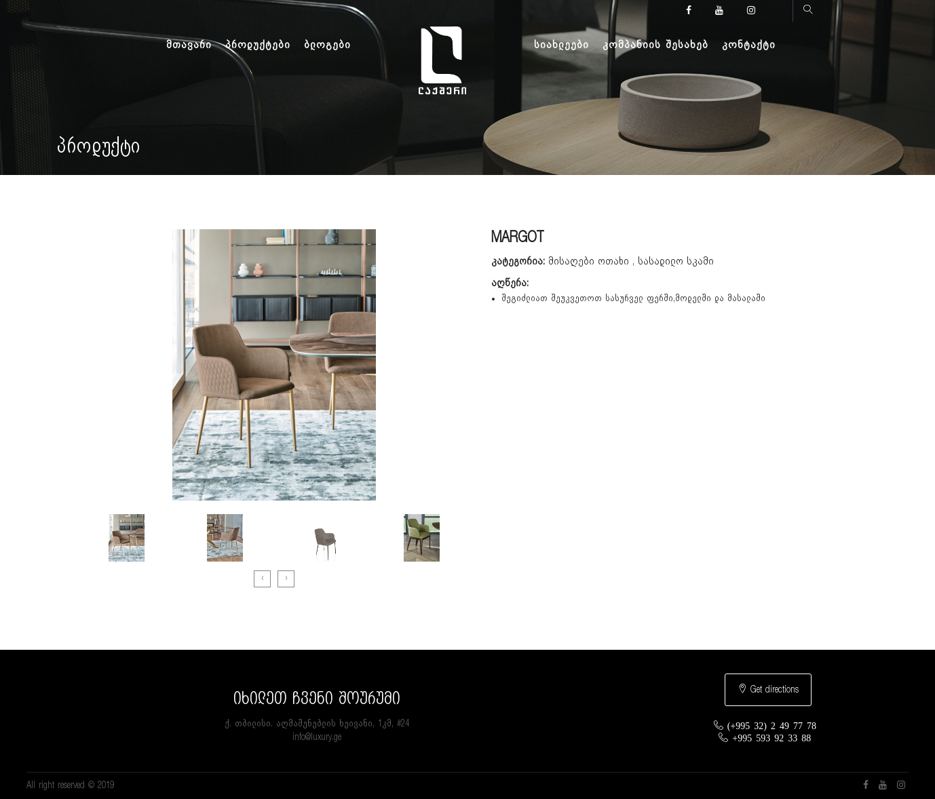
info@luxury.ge (316, 737)
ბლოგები (327, 44)
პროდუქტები (257, 44)
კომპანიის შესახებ (655, 44)
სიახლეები (561, 44)
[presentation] (262, 578)
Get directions (768, 689)
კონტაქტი (749, 44)
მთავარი (189, 44)
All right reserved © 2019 (70, 785)
